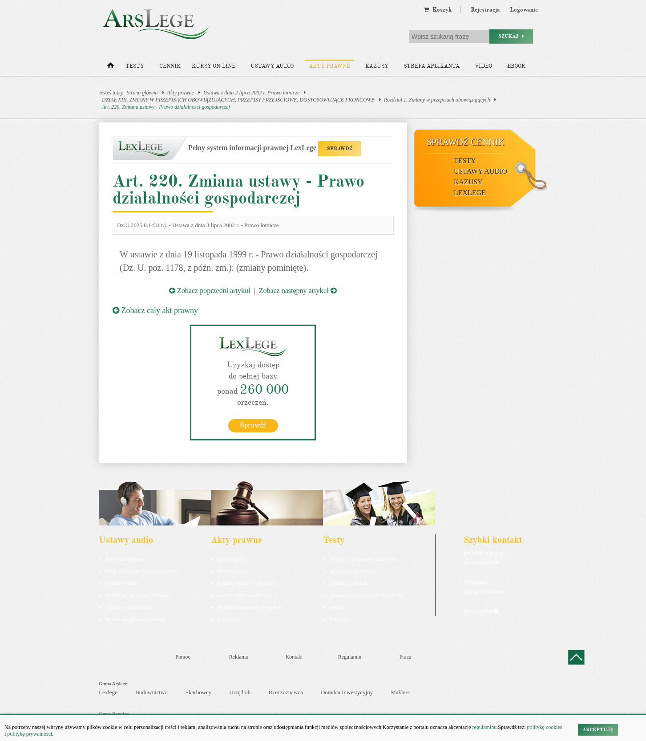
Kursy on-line (213, 66)
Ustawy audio (272, 66)
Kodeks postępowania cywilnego (137, 595)
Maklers (400, 692)
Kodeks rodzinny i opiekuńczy (248, 583)
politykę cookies (544, 727)
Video (483, 66)
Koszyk (438, 9)
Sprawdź (253, 425)
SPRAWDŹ (339, 148)
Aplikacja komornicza (351, 571)
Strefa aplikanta (432, 66)
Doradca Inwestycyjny (347, 692)
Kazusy (376, 66)
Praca (406, 657)
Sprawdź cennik (466, 142)
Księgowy (340, 619)
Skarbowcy (199, 692)
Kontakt (294, 657)
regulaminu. (484, 727)
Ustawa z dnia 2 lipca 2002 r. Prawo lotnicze (251, 93)
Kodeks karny (231, 559)
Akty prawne (329, 66)
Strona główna (142, 93)
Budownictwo (151, 692)
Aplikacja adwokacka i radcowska (363, 559)
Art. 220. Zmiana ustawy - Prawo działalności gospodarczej (166, 107)
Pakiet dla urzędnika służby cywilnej (141, 571)
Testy (134, 66)
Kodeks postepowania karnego (135, 619)
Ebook (516, 66)
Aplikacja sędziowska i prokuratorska (367, 595)
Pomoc (182, 657)
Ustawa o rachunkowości (130, 607)
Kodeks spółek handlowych (245, 595)
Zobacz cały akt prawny (155, 310)
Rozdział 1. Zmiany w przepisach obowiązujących (437, 100)
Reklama (238, 657)
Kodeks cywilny (121, 583)
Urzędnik (239, 692)
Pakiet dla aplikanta (124, 559)
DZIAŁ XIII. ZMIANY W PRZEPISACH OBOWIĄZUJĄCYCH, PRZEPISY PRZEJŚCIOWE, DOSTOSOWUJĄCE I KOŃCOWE (238, 100)
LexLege (470, 192)
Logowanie (524, 9)
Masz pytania (481, 611)
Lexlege (108, 692)
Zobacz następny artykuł (298, 290)
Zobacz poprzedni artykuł (209, 290)
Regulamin (350, 657)
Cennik (170, 66)
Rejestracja (485, 9)
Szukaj (511, 36)
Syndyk (337, 607)
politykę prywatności (29, 734)
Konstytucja (229, 619)
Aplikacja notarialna (350, 583)
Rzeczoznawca (286, 692)
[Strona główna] (110, 67)
